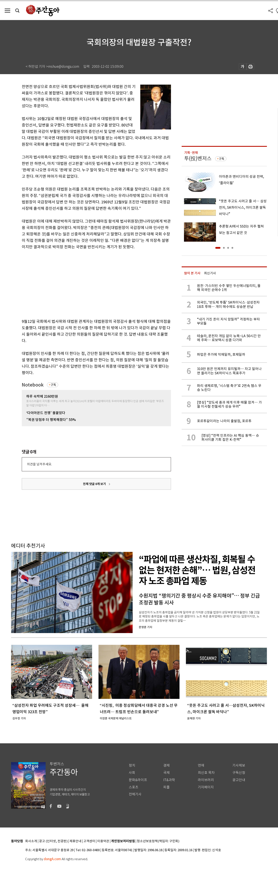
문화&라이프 (138, 780)
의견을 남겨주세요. (39, 464)
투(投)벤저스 (197, 158)
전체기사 (135, 794)
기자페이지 (206, 787)
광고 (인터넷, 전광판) (53, 841)
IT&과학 (169, 780)
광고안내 (238, 780)
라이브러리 (206, 780)
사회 (132, 773)
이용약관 (103, 841)
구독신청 (238, 773)
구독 (53, 385)
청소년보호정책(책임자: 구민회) (158, 841)
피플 (166, 787)
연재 (201, 765)
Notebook (32, 385)
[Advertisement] (86, 283)
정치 (132, 765)
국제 (166, 773)
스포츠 (133, 787)
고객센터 (89, 841)
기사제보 (238, 765)
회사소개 (31, 841)
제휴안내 (75, 841)
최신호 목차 (206, 773)
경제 (166, 765)
